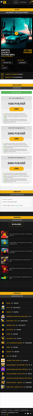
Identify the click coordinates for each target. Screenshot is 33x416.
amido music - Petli (12, 320)
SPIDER (8, 347)
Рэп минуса (4, 410)
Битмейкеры (16, 410)
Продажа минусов (24, 410)
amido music (24, 320)
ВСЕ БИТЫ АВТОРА (16, 224)
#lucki (4, 68)
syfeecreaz (29, 382)
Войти (16, 2)
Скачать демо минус (16, 92)
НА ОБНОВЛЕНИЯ (11, 77)
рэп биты (17, 9)
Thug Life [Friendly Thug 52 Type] (16, 373)
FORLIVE (9, 312)
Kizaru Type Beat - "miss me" (14, 382)
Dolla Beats (16, 307)
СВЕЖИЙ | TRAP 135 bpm (13, 360)
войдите (16, 205)
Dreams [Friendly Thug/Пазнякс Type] (17, 365)
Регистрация (23, 2)
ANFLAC (9, 303)
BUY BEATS (10, 410)
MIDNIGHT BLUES (11, 325)
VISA (8, 356)
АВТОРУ (12, 74)
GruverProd (28, 343)
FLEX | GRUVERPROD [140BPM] (14, 343)
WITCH (8, 307)
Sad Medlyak (10, 338)
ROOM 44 (9, 351)
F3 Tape (19, 338)
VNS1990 (16, 303)
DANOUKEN (29, 387)
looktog (25, 360)
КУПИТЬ (16, 109)
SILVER (8, 334)
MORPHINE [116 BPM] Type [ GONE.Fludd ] (17, 316)
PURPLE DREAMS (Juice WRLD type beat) (17, 369)
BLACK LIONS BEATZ (8, 56)
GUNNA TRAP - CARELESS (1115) (15, 387)
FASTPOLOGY (10, 329)
